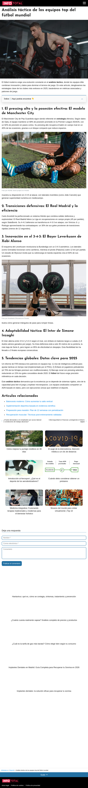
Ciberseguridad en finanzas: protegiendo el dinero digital (67, 421)
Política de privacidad (33, 785)
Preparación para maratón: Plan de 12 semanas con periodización (34, 410)
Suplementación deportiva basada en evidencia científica (30, 406)
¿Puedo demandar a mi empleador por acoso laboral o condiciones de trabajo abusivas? (22, 421)
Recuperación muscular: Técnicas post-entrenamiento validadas (33, 415)
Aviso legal (5, 785)
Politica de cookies (17, 785)
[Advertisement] (18, 730)
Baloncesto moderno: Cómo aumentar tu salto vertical (29, 401)
